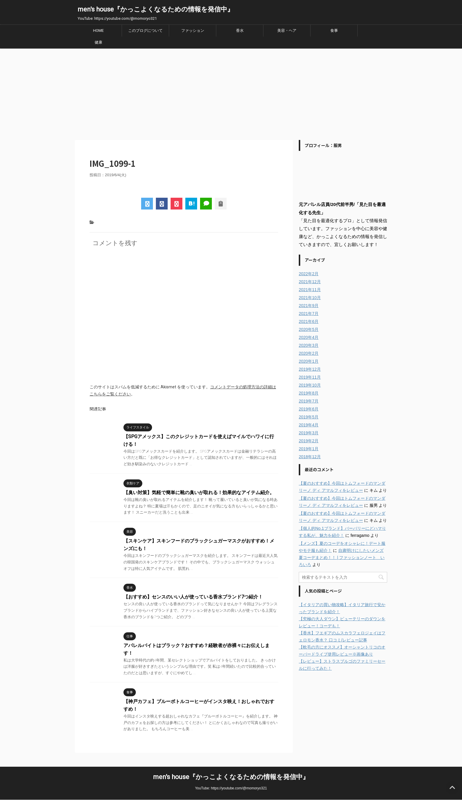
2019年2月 (309, 440)
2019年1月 (309, 448)
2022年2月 (309, 273)
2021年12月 (310, 281)
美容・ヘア (286, 30)
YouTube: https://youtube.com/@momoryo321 (231, 788)
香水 (240, 30)
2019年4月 (309, 425)
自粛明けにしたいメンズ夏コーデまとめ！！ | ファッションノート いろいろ (342, 557)
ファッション (192, 30)
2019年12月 (310, 369)
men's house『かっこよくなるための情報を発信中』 (156, 9)
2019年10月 (310, 385)
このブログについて (145, 30)
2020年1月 (309, 361)
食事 (334, 30)
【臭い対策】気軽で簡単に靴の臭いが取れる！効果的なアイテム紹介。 (198, 492)
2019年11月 (310, 377)
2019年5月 (309, 417)
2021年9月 (309, 305)
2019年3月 (309, 432)
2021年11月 (310, 289)
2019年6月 (309, 409)
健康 (98, 42)
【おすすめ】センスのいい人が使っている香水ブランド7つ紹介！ (193, 597)
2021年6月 (309, 321)
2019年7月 (309, 401)
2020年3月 (309, 345)
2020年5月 (309, 329)
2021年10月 (310, 297)
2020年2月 (309, 353)
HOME (98, 30)
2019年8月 (309, 393)
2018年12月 (310, 456)
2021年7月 (309, 313)
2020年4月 (309, 337)
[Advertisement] (231, 93)
